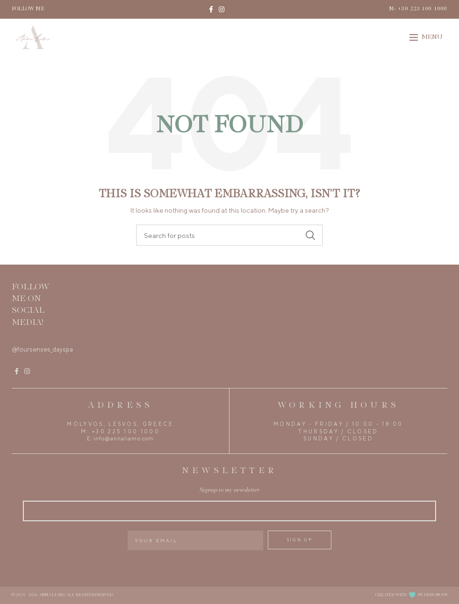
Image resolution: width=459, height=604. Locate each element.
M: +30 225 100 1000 (418, 9)
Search (310, 235)
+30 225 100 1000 (126, 431)
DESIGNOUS (435, 595)
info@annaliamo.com (123, 438)
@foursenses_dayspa (42, 349)
